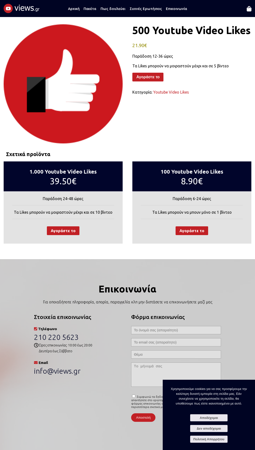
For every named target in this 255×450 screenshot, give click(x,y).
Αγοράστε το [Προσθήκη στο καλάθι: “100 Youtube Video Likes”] (191, 231)
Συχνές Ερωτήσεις (146, 9)
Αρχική (74, 9)
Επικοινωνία (176, 9)
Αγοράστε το (148, 77)
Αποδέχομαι (209, 418)
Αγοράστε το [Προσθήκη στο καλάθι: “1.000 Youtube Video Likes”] (63, 231)
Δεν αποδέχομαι (209, 428)
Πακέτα (90, 9)
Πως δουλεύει (113, 9)
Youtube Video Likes (171, 92)
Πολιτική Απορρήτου (208, 439)
